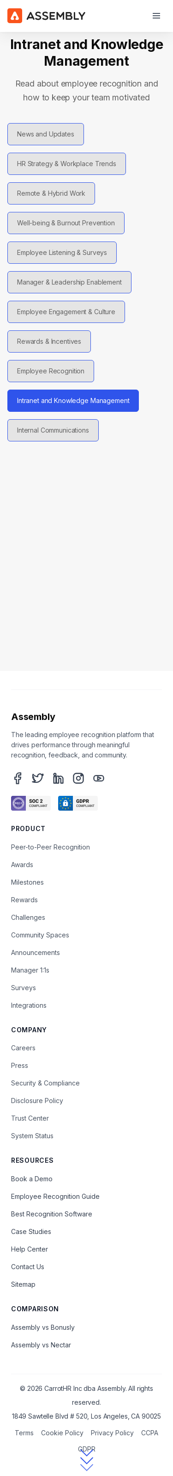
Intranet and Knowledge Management (73, 400)
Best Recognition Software (51, 1214)
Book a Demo (32, 1179)
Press (19, 1065)
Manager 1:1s (30, 970)
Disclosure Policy (37, 1100)
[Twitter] (37, 778)
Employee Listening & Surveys (62, 252)
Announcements (35, 952)
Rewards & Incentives (49, 341)
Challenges (28, 917)
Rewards (24, 900)
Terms (24, 1433)
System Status (32, 1136)
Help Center (29, 1249)
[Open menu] (156, 15)
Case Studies (31, 1231)
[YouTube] (98, 778)
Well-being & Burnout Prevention (66, 223)
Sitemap (23, 1284)
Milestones (27, 882)
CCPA (149, 1433)
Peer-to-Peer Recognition (50, 847)
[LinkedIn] (58, 778)
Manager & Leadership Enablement (69, 282)
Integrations (29, 1005)
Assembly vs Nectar (41, 1345)
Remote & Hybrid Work (51, 193)
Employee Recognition (50, 371)
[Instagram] (78, 778)
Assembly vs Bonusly (43, 1327)
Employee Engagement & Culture (66, 312)
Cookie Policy (62, 1433)
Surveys (23, 988)
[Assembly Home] (46, 15)
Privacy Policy (112, 1433)
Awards (22, 864)
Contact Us (27, 1267)
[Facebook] (17, 778)
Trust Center (30, 1118)
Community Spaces (40, 935)
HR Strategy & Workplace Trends (66, 163)
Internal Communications (53, 430)
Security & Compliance (45, 1083)
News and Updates (45, 134)
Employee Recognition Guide (55, 1196)
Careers (23, 1048)
